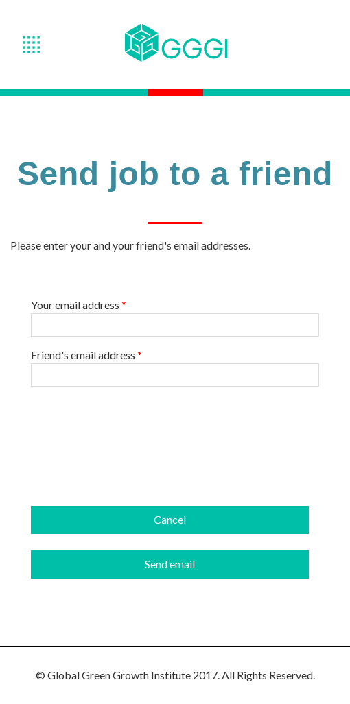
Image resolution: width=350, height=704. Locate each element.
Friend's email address (86, 355)
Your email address (78, 305)
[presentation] (135, 424)
